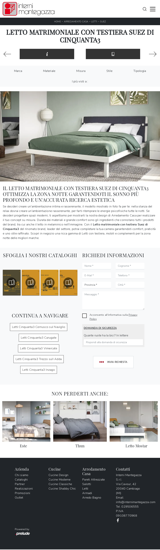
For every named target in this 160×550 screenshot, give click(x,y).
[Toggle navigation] (153, 8)
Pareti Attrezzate (93, 480)
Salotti (86, 485)
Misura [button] (80, 71)
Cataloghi (21, 480)
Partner (20, 485)
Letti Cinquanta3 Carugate (38, 338)
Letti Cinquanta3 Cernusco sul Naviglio (38, 327)
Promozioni (22, 494)
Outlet (19, 498)
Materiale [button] (49, 71)
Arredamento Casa (76, 21)
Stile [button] (109, 71)
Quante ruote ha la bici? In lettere (106, 336)
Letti (94, 21)
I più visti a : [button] (80, 82)
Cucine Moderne (60, 480)
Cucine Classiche (60, 485)
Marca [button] (18, 71)
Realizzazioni (24, 489)
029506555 (130, 507)
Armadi (87, 494)
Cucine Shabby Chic (62, 489)
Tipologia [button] (139, 71)
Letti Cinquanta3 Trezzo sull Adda (39, 360)
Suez (103, 21)
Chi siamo (21, 476)
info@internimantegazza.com (136, 503)
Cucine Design (58, 476)
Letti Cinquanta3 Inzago (38, 370)
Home (57, 21)
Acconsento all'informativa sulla (113, 317)
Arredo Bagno (91, 498)
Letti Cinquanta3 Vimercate (38, 349)
